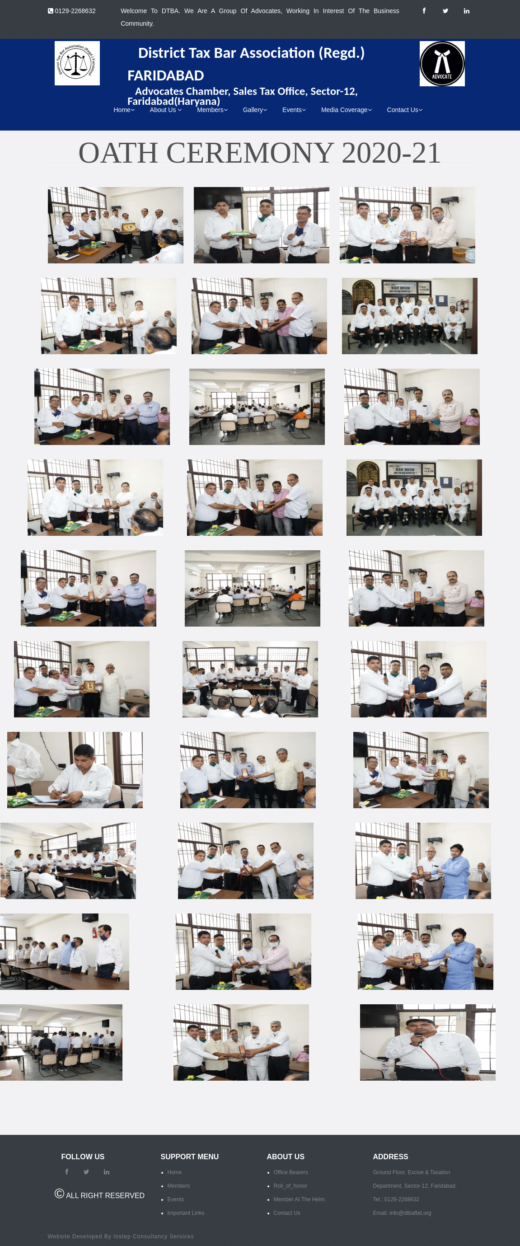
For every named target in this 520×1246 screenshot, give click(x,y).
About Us (166, 109)
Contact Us (404, 109)
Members (212, 109)
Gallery (255, 109)
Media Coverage (346, 109)
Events (294, 109)
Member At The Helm (299, 1199)
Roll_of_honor (291, 1186)
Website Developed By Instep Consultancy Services (121, 1236)
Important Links (186, 1213)
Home (124, 109)
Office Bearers (291, 1172)
